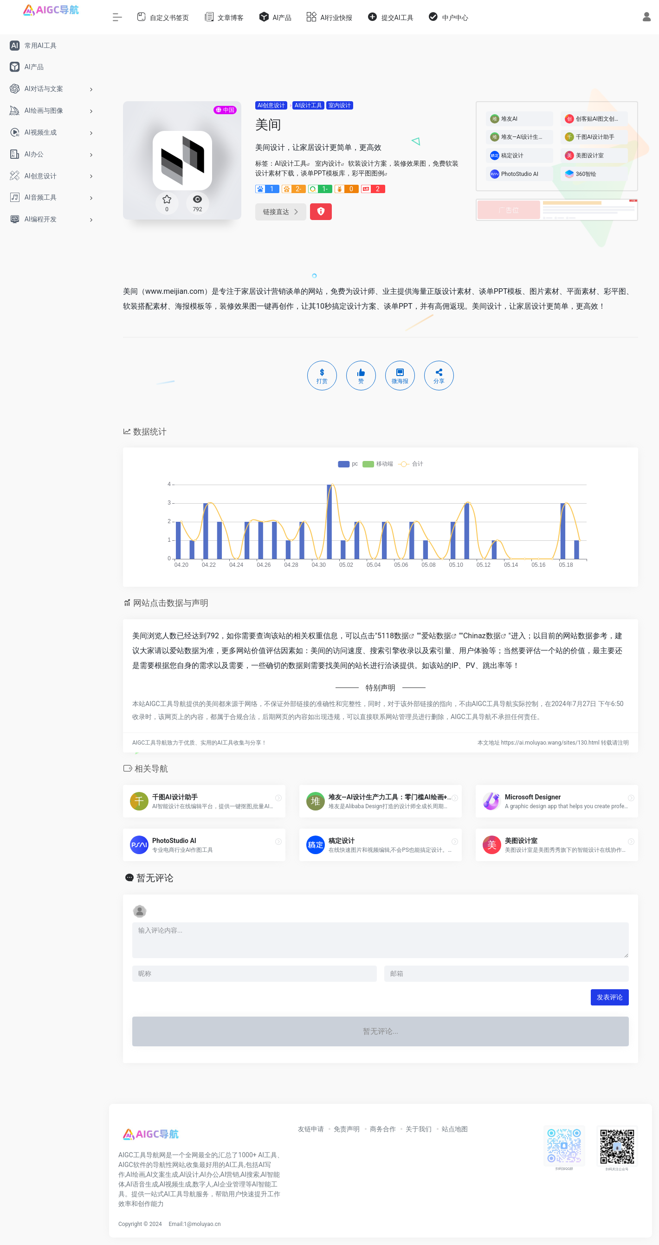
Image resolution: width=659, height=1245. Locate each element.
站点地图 (455, 1129)
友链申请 (311, 1129)
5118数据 (393, 635)
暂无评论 (155, 877)
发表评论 (610, 997)
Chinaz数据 (482, 635)
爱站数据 (436, 635)
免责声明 (347, 1129)
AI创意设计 (271, 105)
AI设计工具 (308, 105)
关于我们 (419, 1129)
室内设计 (340, 105)
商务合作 (383, 1129)
